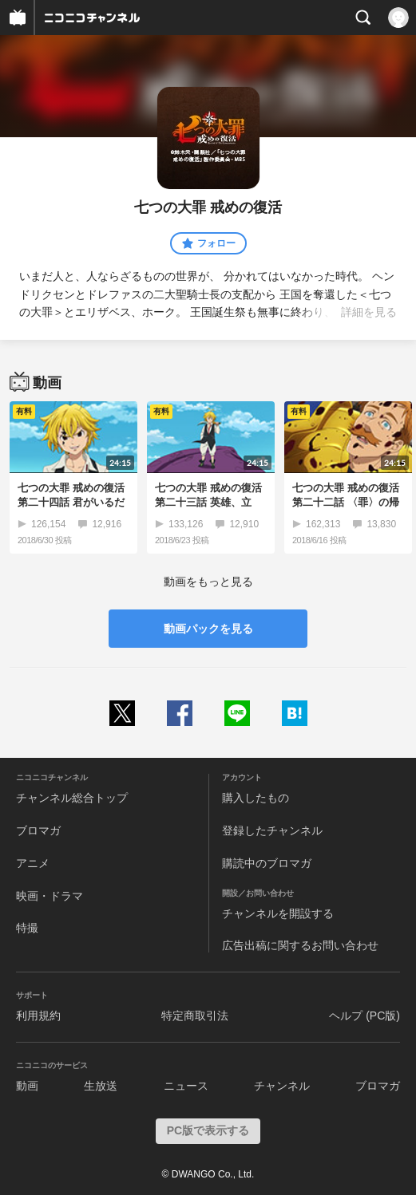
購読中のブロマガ (266, 863)
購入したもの (255, 797)
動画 (27, 1085)
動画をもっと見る (208, 581)
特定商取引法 (194, 1015)
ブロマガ (38, 830)
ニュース (186, 1085)
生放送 (100, 1085)
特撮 (27, 927)
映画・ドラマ (49, 895)
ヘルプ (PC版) (364, 1015)
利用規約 (38, 1015)
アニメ (33, 863)
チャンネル (282, 1085)
